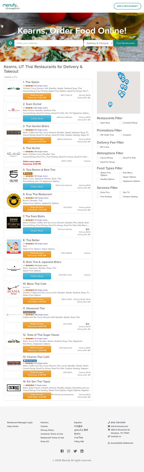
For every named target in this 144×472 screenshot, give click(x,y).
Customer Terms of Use (52, 434)
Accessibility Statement (120, 443)
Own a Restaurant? (127, 6)
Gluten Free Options (105, 174)
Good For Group (107, 162)
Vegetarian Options (131, 181)
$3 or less (104, 147)
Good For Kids (129, 158)
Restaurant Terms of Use (52, 437)
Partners (45, 422)
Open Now (105, 123)
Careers (44, 426)
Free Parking (106, 196)
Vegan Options (129, 177)
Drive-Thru (105, 192)
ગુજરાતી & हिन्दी (81, 430)
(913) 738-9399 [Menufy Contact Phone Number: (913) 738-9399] (116, 422)
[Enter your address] (48, 43)
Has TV (126, 192)
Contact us (114, 436)
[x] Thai (14, 77)
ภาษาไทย (78, 437)
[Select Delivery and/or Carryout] (98, 43)
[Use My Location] (10, 43)
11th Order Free (107, 135)
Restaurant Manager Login (20, 422)
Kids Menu (127, 173)
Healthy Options (107, 179)
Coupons (127, 135)
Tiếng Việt (79, 441)
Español (78, 422)
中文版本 (78, 426)
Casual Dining (106, 158)
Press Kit (45, 441)
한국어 (77, 434)
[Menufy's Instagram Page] (68, 451)
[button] (122, 87)
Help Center (13, 426)
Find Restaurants (126, 43)
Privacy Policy (47, 430)
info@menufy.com (118, 426)
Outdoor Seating (130, 196)
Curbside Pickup (130, 123)
